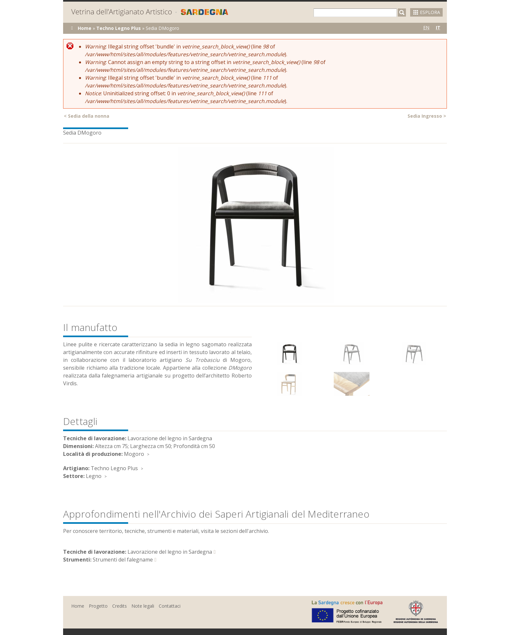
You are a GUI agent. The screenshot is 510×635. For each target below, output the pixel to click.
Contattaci (170, 606)
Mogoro (134, 453)
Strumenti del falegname (123, 559)
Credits (119, 606)
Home (84, 28)
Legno (93, 476)
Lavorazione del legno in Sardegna (170, 551)
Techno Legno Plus (118, 28)
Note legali (142, 606)
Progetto (98, 606)
